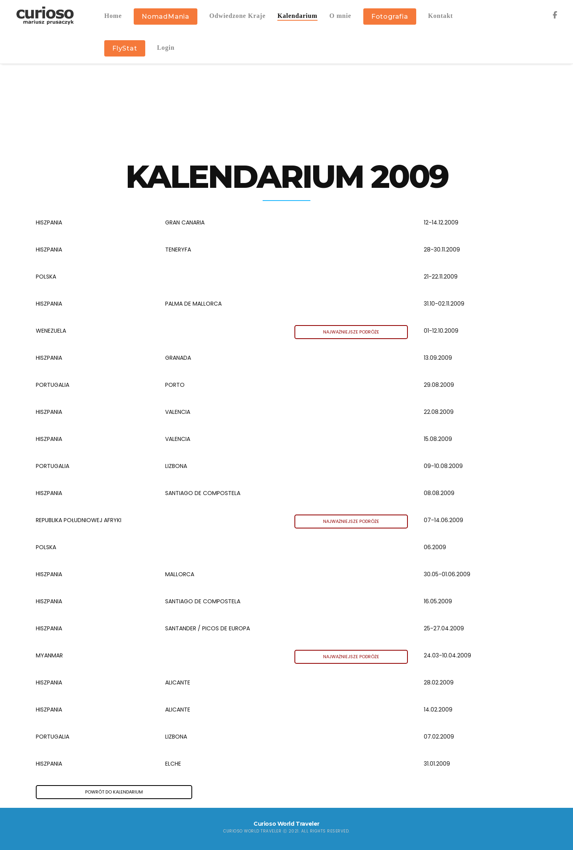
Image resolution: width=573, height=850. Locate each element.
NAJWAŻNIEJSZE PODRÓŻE (351, 332)
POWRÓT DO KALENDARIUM (114, 792)
